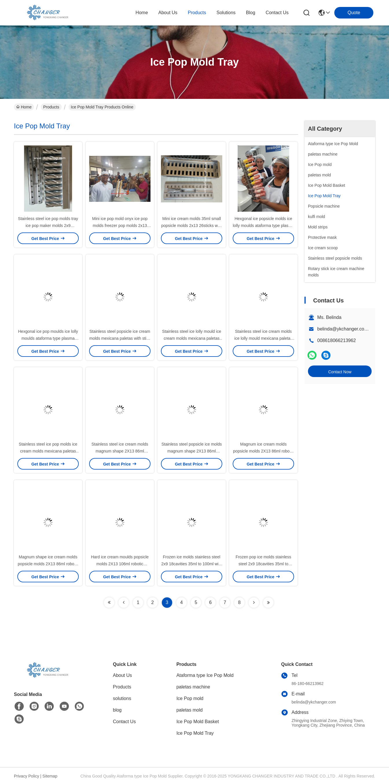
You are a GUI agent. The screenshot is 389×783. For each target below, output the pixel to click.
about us (167, 12)
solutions (226, 12)
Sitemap (50, 776)
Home (141, 12)
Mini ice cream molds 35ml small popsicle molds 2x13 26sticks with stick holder (191, 225)
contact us (277, 12)
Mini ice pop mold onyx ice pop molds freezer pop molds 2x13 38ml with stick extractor (119, 225)
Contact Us (124, 721)
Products (51, 107)
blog (250, 12)
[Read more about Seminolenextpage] (109, 602)
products (197, 12)
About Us (122, 675)
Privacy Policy (26, 776)
